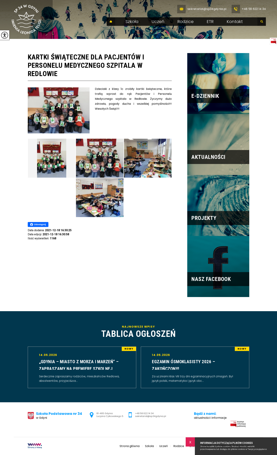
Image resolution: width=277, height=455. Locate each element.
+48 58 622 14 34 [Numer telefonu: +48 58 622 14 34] (144, 413)
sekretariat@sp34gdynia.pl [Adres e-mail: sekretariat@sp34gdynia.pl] (150, 416)
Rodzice (185, 21)
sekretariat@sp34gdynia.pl (201, 9)
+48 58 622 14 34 (249, 9)
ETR (210, 21)
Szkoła (132, 21)
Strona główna (111, 21)
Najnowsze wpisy (138, 331)
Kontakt (235, 21)
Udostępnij (38, 224)
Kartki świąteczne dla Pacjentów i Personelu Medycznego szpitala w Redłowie (86, 65)
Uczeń (158, 21)
